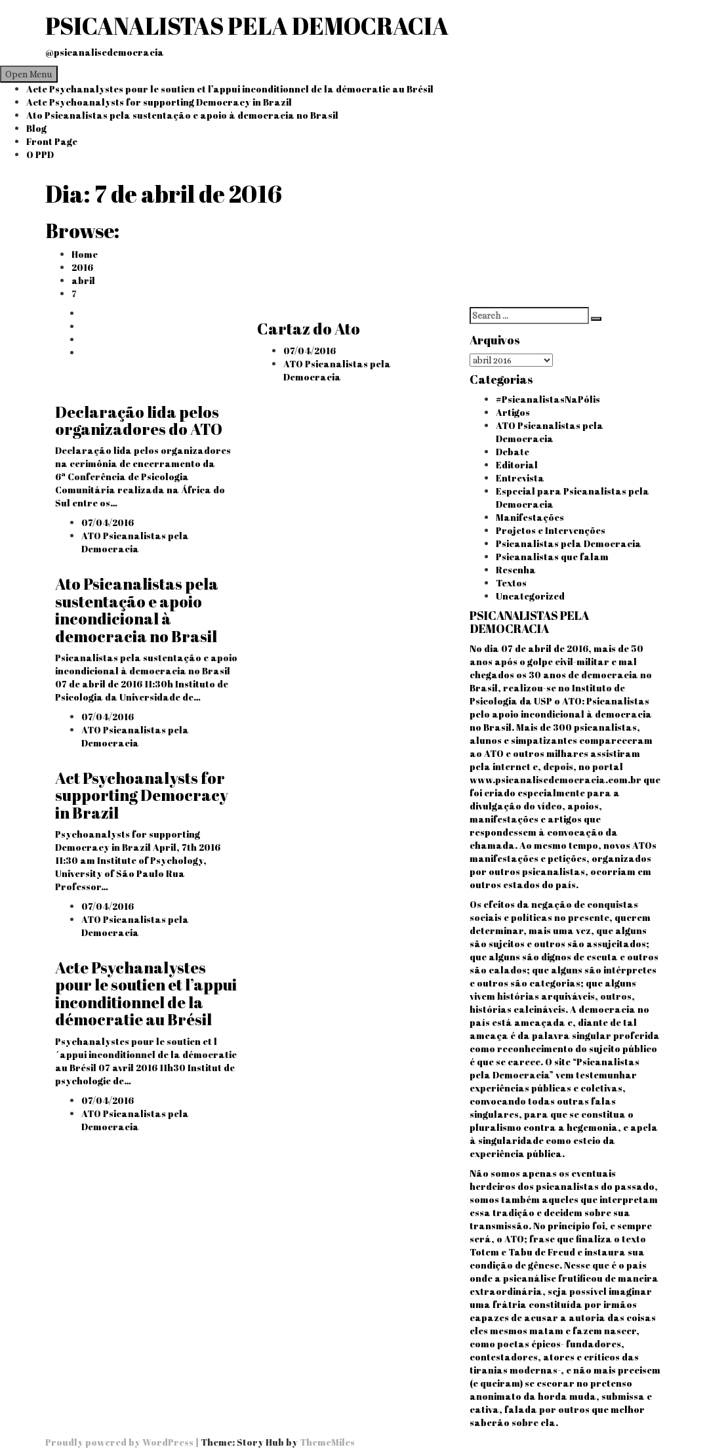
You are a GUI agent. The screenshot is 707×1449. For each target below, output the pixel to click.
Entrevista (520, 478)
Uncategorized (530, 596)
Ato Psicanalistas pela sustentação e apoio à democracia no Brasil (182, 115)
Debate (512, 451)
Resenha (516, 569)
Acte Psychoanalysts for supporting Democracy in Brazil (159, 102)
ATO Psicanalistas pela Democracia (337, 370)
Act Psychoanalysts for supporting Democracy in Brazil (141, 795)
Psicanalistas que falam (552, 556)
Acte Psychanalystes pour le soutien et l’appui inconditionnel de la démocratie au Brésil (230, 89)
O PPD (40, 154)
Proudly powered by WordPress (120, 1442)
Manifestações (530, 517)
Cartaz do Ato (308, 328)
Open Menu (28, 74)
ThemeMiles (327, 1442)
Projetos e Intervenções (550, 530)
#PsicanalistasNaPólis (548, 399)
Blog (36, 128)
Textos (511, 583)
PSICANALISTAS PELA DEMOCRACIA (247, 25)
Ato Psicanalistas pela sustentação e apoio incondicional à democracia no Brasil (136, 609)
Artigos (513, 412)
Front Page (51, 141)
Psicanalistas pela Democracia (568, 543)
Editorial (517, 465)
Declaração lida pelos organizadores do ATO (138, 420)
